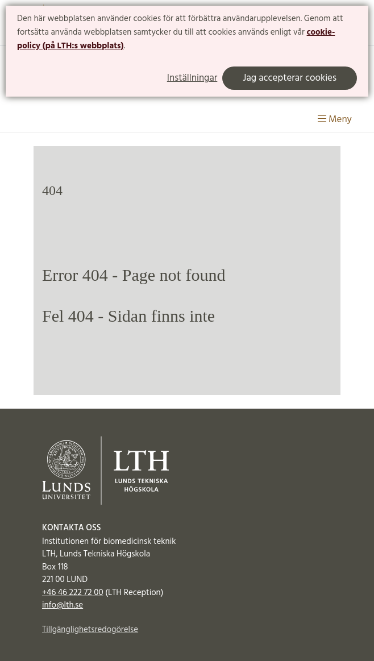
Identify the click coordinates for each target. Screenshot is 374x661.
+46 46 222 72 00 (72, 593)
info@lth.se (62, 605)
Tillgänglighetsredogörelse (90, 630)
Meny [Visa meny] (335, 119)
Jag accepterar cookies (289, 78)
